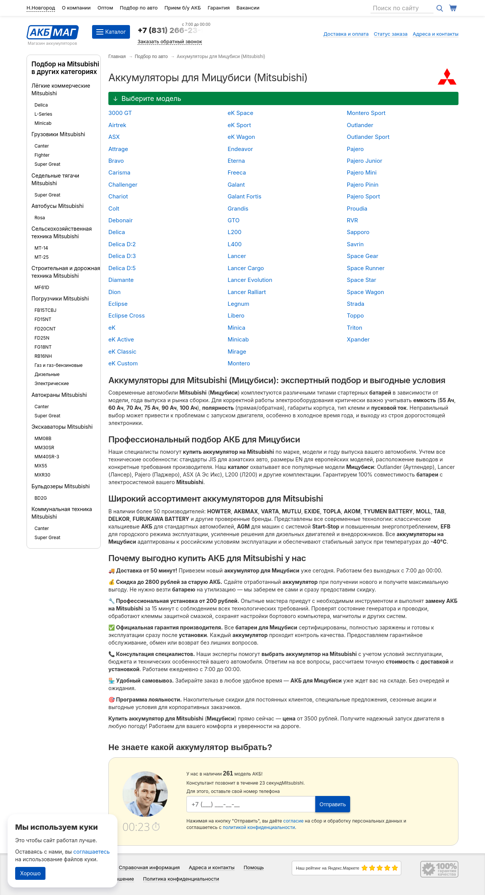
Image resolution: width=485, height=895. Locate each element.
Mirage (237, 351)
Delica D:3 (122, 256)
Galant (236, 184)
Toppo (355, 315)
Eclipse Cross (126, 315)
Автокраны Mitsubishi (59, 395)
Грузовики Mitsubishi (58, 134)
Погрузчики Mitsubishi (60, 298)
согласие (293, 821)
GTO (233, 220)
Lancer (237, 256)
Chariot (118, 196)
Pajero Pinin (363, 184)
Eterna (236, 160)
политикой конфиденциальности (259, 827)
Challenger (123, 184)
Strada (355, 303)
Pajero (355, 149)
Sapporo (358, 232)
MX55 (40, 466)
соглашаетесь (92, 851)
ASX (114, 136)
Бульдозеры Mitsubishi (60, 486)
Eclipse (118, 303)
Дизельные (46, 374)
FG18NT (43, 347)
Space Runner (366, 268)
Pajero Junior (364, 160)
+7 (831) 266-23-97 (174, 30)
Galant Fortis (244, 196)
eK (112, 327)
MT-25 (41, 257)
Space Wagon (365, 292)
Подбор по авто (139, 8)
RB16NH (43, 356)
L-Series (43, 114)
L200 (235, 232)
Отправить (332, 804)
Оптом (105, 8)
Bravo (116, 160)
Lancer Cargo (246, 268)
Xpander (358, 339)
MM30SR (44, 447)
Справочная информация (149, 867)
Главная (117, 56)
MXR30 (42, 475)
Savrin (355, 244)
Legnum (238, 303)
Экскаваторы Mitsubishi (61, 426)
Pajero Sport (363, 196)
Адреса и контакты (435, 34)
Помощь (254, 867)
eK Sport (239, 125)
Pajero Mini (362, 172)
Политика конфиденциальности (181, 879)
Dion (114, 292)
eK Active (121, 339)
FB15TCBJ (45, 310)
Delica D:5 (122, 268)
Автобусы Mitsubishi (57, 206)
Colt (113, 208)
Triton (354, 327)
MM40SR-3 (46, 456)
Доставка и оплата (346, 34)
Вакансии (248, 8)
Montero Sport (366, 112)
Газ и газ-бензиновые (58, 365)
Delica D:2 (122, 244)
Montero (239, 363)
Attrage (118, 149)
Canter (41, 146)
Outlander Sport (368, 136)
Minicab (43, 123)
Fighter (42, 155)
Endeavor (240, 149)
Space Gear (362, 256)
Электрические (51, 383)
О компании (76, 8)
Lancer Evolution (250, 279)
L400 (235, 244)
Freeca (237, 172)
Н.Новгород (41, 8)
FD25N (41, 338)
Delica (41, 105)
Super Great (47, 164)
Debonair (120, 220)
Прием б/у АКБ (182, 8)
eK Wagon (241, 136)
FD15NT (43, 319)
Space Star (361, 279)
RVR (352, 220)
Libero (236, 315)
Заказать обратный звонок (170, 41)
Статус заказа (391, 34)
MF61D (41, 287)
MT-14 (41, 248)
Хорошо (30, 873)
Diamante (121, 279)
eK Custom (123, 363)
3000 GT (120, 112)
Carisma (119, 172)
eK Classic (122, 351)
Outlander (360, 125)
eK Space (240, 112)
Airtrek (117, 125)
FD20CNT (45, 329)
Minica (237, 327)
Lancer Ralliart (247, 292)
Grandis (238, 208)
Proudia (357, 208)
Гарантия (219, 8)
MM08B (43, 438)
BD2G (40, 498)
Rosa (39, 217)
